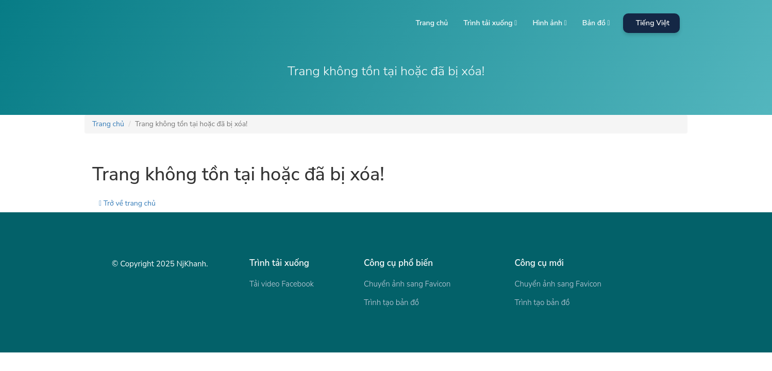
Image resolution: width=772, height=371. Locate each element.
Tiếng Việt (652, 23)
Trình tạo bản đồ (391, 302)
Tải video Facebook (281, 284)
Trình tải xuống (490, 23)
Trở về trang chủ (127, 203)
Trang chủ (431, 23)
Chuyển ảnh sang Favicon (407, 284)
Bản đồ (596, 23)
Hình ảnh (549, 23)
